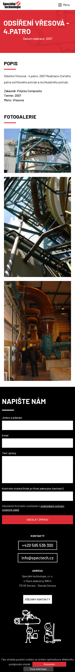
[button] (65, 5)
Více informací (38, 669)
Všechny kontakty (37, 599)
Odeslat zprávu (37, 519)
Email (5, 435)
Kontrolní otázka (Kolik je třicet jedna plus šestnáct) (33, 488)
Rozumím (49, 664)
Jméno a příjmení (12, 417)
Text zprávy (9, 453)
